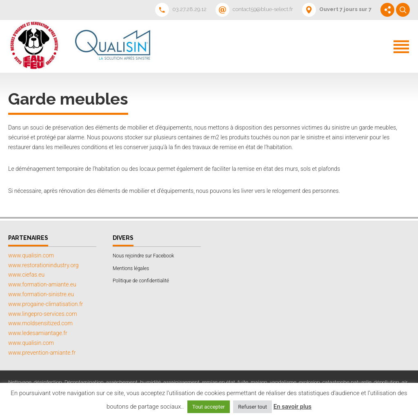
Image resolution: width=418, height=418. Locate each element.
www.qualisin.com (31, 255)
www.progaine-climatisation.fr (45, 304)
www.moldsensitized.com (40, 323)
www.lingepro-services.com (42, 314)
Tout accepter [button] (208, 407)
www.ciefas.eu (26, 274)
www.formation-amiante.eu (42, 284)
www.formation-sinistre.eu (41, 294)
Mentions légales (131, 268)
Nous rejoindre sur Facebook (143, 256)
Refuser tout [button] (252, 407)
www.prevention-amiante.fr (42, 352)
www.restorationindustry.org (43, 265)
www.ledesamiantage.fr (37, 333)
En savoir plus (292, 406)
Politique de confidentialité (141, 281)
